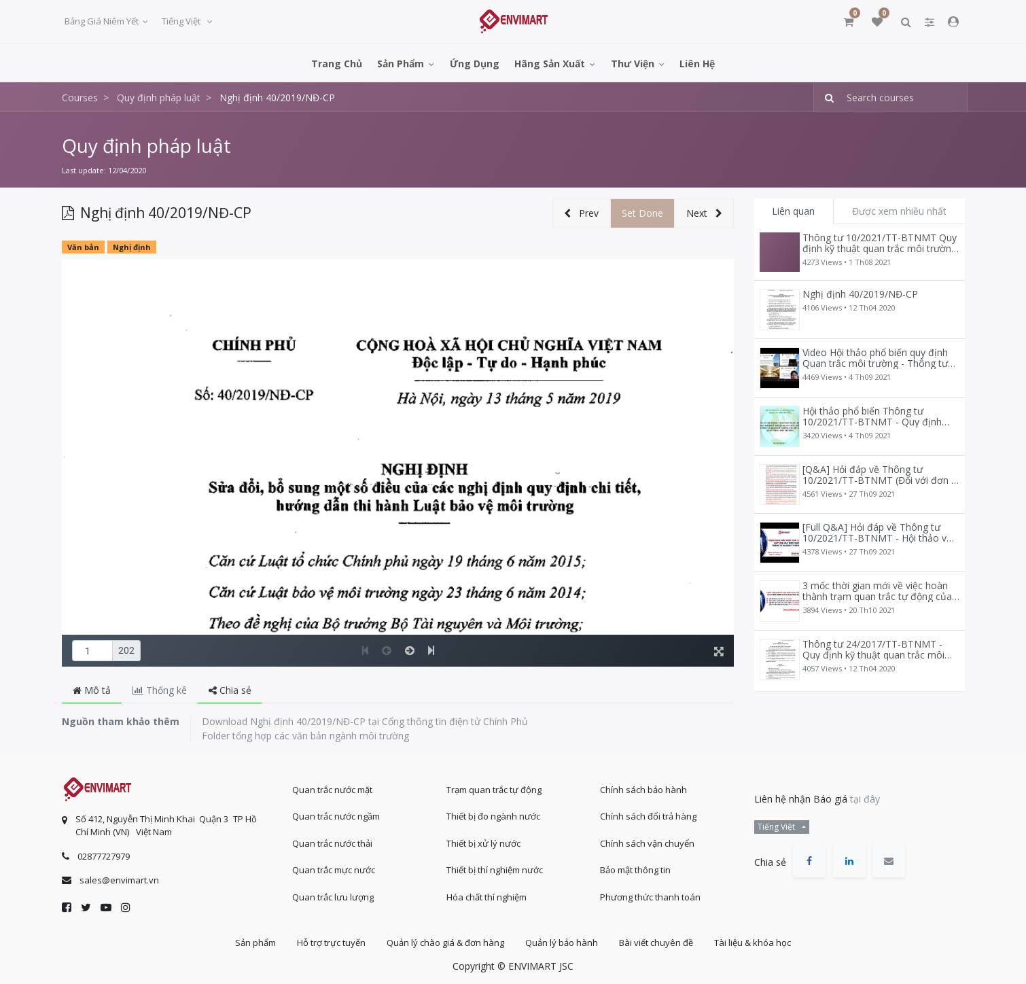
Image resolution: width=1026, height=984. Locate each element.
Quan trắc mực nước (333, 870)
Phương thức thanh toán (650, 897)
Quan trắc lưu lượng (333, 897)
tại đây (865, 798)
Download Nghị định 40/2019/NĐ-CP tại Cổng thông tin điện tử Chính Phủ (365, 721)
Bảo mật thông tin (635, 870)
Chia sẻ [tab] (230, 690)
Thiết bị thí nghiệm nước (494, 870)
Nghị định (132, 247)
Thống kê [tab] (159, 690)
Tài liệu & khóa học (752, 942)
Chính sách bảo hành (643, 790)
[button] (581, 213)
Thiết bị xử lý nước (483, 843)
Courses (80, 97)
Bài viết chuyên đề (656, 942)
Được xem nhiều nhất (899, 211)
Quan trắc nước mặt (332, 790)
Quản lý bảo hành (561, 942)
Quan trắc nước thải (332, 843)
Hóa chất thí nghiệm (486, 897)
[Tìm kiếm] (825, 97)
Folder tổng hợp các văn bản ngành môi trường (305, 735)
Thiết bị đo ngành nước (493, 816)
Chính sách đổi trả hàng (648, 816)
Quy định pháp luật (146, 145)
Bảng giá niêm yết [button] (103, 21)
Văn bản (83, 247)
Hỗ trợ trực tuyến (331, 942)
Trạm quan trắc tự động (494, 790)
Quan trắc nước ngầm (336, 816)
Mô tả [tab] (92, 690)
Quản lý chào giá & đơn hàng (445, 942)
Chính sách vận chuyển (647, 843)
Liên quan (793, 211)
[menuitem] (337, 63)
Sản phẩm (255, 942)
